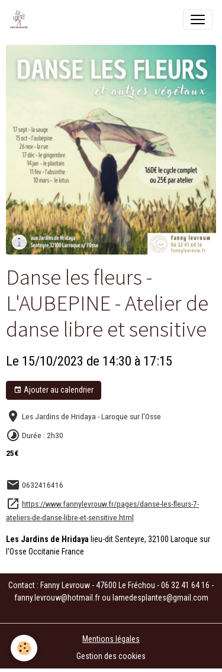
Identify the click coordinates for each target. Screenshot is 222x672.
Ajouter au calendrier (54, 390)
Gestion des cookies (111, 656)
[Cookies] (24, 648)
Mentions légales (111, 639)
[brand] (21, 19)
